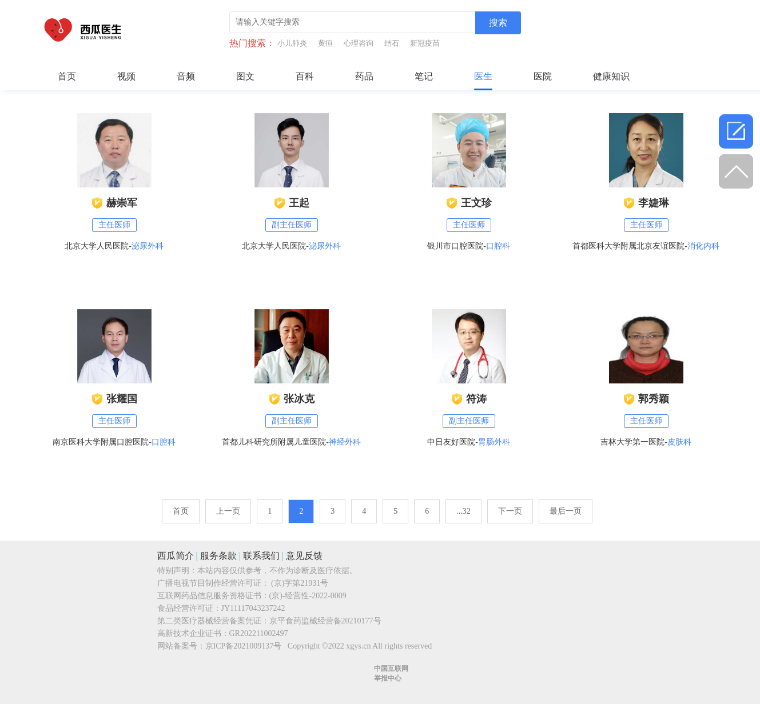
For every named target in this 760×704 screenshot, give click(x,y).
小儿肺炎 (292, 43)
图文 (245, 76)
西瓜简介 (175, 556)
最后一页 (566, 511)
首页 (67, 76)
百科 (305, 76)
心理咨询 (358, 43)
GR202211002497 (258, 633)
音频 (186, 76)
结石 (391, 43)
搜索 (498, 22)
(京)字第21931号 (299, 583)
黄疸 (325, 43)
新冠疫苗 (425, 43)
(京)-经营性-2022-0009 (308, 595)
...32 (463, 511)
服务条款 (218, 556)
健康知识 (611, 76)
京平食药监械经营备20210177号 (325, 621)
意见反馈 (304, 556)
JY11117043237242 (253, 608)
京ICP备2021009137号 (243, 646)
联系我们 (261, 556)
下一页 (510, 511)
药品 (364, 76)
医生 (483, 76)
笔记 (424, 76)
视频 (126, 76)
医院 (543, 76)
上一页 (228, 511)
